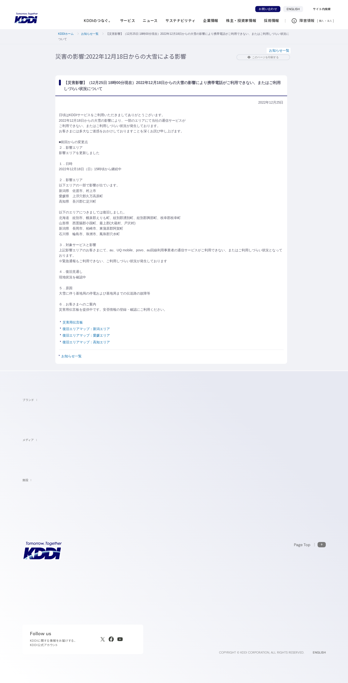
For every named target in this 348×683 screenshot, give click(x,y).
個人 (321, 20)
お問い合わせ (268, 9)
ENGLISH (293, 9)
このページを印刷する (263, 57)
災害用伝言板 (73, 322)
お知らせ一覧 (90, 33)
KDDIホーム (66, 33)
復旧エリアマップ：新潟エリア (86, 329)
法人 (330, 20)
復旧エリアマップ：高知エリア (86, 342)
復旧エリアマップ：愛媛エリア (86, 335)
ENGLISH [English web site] (319, 652)
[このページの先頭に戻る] (310, 544)
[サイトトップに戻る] (26, 18)
